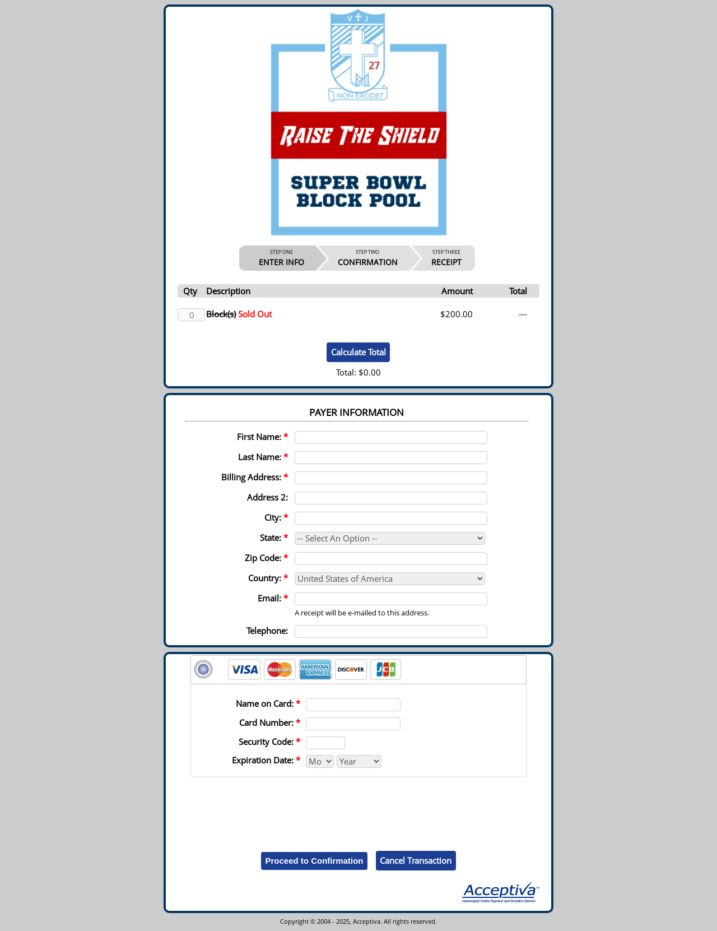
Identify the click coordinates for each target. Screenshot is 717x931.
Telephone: (267, 630)
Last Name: (263, 456)
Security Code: (269, 741)
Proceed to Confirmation (314, 860)
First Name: (262, 436)
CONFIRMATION (368, 257)
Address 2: (267, 497)
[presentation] (358, 805)
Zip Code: (266, 557)
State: (274, 537)
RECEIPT (446, 257)
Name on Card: (268, 703)
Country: (268, 577)
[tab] (358, 669)
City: (276, 517)
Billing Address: (254, 477)
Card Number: (269, 722)
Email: (273, 598)
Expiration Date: (266, 760)
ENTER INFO (281, 257)
